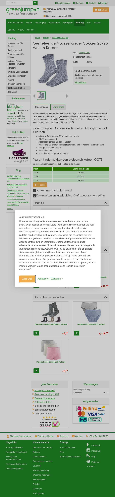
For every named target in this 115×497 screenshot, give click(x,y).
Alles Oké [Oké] (27, 279)
